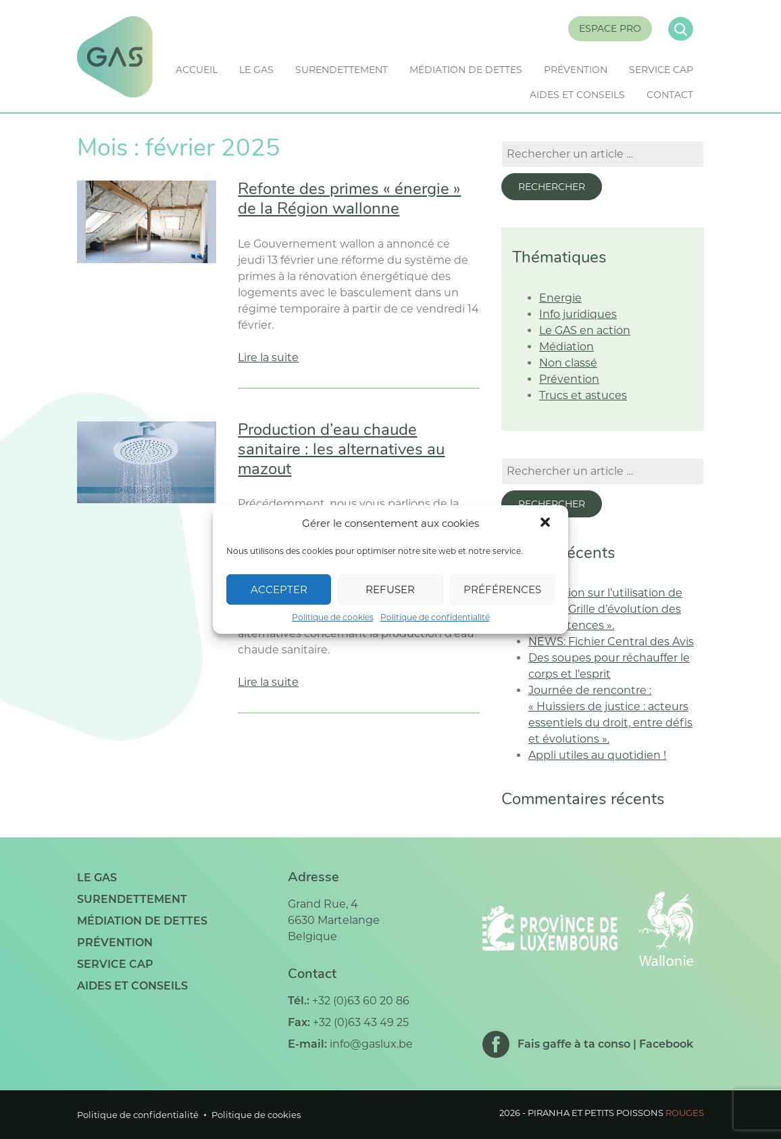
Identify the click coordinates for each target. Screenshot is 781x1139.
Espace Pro (610, 28)
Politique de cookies (333, 617)
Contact (670, 95)
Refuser (390, 589)
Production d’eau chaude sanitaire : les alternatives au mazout (341, 450)
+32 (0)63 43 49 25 (361, 1022)
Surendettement (341, 70)
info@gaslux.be (371, 1044)
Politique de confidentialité (435, 617)
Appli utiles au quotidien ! (597, 755)
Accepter (279, 589)
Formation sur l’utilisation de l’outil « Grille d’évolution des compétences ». (605, 609)
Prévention (575, 70)
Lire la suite (268, 357)
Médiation (566, 346)
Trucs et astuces (583, 395)
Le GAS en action (584, 330)
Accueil (197, 70)
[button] (546, 523)
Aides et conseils (577, 95)
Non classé (568, 362)
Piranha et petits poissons (616, 1112)
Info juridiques (578, 314)
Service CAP (661, 70)
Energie (560, 298)
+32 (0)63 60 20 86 (360, 1000)
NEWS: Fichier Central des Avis (611, 641)
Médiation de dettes (465, 70)
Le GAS (256, 70)
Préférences (502, 589)
